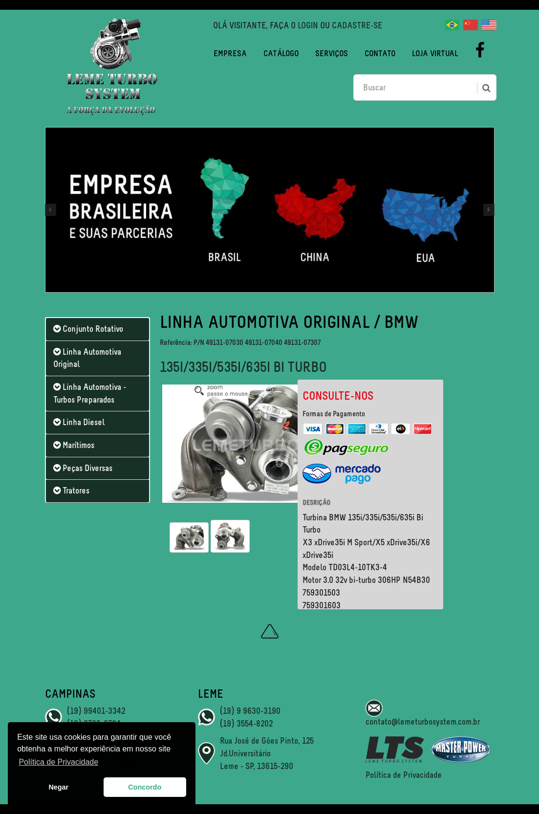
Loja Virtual (435, 53)
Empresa (230, 53)
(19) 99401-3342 (96, 711)
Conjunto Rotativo (88, 328)
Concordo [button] (144, 787)
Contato (380, 53)
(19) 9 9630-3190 (250, 711)
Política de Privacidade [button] (58, 762)
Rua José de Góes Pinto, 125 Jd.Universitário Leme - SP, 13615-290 (267, 753)
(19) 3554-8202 (246, 723)
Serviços (331, 53)
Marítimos (73, 445)
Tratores (71, 490)
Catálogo (281, 53)
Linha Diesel (79, 422)
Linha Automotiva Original (87, 358)
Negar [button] (58, 787)
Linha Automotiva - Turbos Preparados (89, 393)
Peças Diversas (82, 468)
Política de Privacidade (404, 775)
